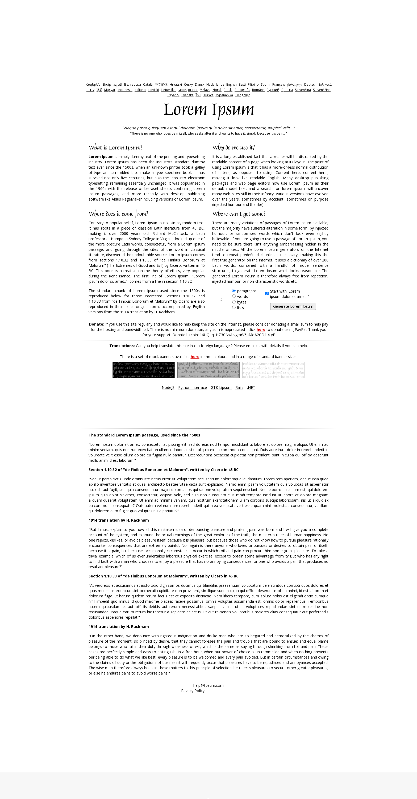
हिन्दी (99, 90)
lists (240, 307)
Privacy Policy (193, 690)
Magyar (109, 90)
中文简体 (161, 84)
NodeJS (168, 387)
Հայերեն (93, 84)
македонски (188, 90)
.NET (251, 387)
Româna (258, 90)
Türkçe (208, 95)
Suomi (265, 84)
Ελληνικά (325, 84)
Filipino (253, 84)
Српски (287, 90)
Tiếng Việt (242, 95)
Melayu (205, 90)
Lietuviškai (168, 90)
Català (148, 84)
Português (242, 90)
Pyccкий (273, 90)
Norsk (217, 90)
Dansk (199, 84)
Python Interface (192, 387)
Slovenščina (322, 90)
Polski (228, 90)
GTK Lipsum (221, 387)
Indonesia (125, 90)
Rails (239, 387)
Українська (224, 95)
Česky (188, 84)
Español (174, 95)
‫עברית (90, 90)
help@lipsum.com (208, 685)
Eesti (242, 84)
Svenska (188, 95)
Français (278, 84)
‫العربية (117, 84)
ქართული (294, 84)
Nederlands (215, 84)
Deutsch (310, 84)
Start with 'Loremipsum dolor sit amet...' (289, 294)
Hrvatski (176, 84)
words (242, 296)
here (261, 329)
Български (132, 84)
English (231, 84)
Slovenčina (303, 90)
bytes (242, 302)
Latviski (153, 90)
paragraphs (247, 290)
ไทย (198, 95)
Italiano (140, 90)
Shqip (107, 84)
